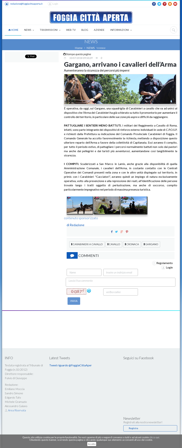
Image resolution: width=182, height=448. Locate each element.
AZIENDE (99, 29)
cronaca (101, 47)
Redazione (77, 225)
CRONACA (132, 244)
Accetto (91, 444)
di (68, 225)
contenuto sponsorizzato (81, 218)
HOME (13, 29)
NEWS (29, 30)
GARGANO (151, 244)
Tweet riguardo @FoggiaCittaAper (70, 365)
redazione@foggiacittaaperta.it (23, 4)
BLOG (84, 29)
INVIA (73, 300)
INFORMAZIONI (121, 30)
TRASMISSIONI (50, 30)
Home (78, 47)
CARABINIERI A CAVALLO (87, 244)
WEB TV (71, 29)
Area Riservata (15, 410)
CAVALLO (114, 244)
